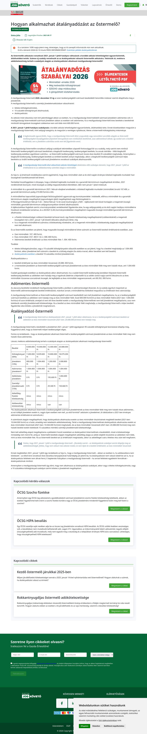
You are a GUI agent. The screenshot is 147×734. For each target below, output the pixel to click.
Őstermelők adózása (20, 29)
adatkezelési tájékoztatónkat (46, 663)
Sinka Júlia (15, 35)
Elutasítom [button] (96, 726)
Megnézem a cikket (119, 585)
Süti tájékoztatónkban (108, 720)
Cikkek (59, 5)
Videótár (84, 5)
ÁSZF (68, 726)
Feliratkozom (18, 673)
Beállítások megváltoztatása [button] (114, 726)
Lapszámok (97, 5)
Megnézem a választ (119, 509)
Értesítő (109, 5)
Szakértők (37, 5)
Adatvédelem (58, 726)
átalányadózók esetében (25, 254)
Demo (118, 5)
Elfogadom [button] (84, 726)
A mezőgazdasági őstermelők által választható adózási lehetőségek (50, 165)
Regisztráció (132, 5)
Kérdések (49, 5)
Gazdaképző (72, 5)
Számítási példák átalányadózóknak (82, 50)
